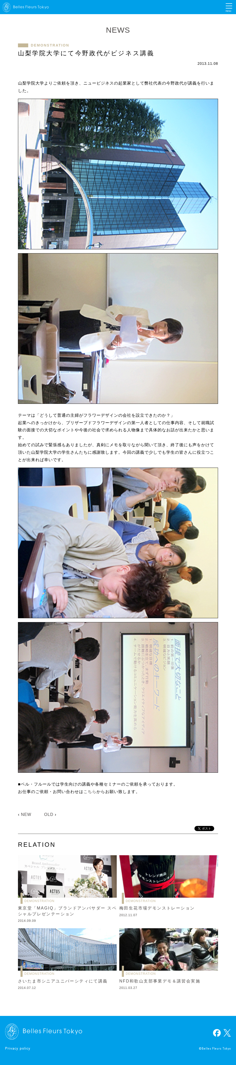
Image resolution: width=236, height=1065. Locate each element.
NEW (26, 814)
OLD (48, 814)
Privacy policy (18, 1048)
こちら (89, 791)
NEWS (118, 30)
